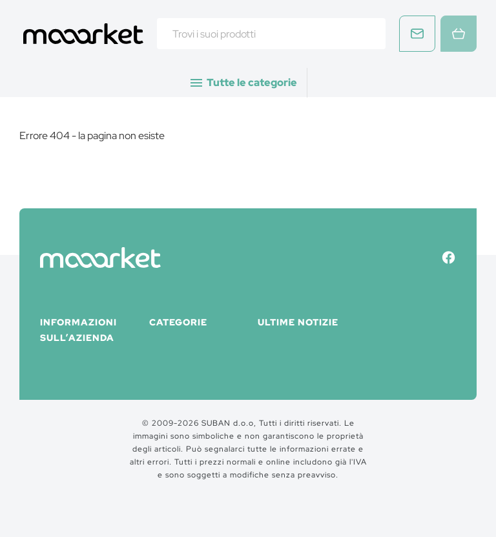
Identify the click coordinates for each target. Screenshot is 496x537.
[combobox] (271, 33)
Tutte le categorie (243, 83)
